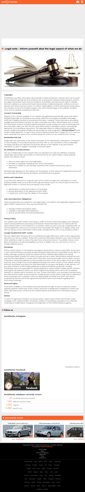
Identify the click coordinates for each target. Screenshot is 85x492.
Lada (55, 472)
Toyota (44, 486)
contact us (42, 458)
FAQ (42, 456)
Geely (43, 468)
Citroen (34, 465)
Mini (26, 479)
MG (46, 475)
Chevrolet (57, 461)
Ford (38, 468)
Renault (27, 482)
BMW (40, 461)
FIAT (33, 468)
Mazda (51, 475)
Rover (33, 482)
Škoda (46, 489)
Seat (53, 482)
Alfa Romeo (28, 461)
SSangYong (46, 482)
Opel (44, 479)
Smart (58, 482)
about (42, 451)
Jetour (46, 472)
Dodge (28, 468)
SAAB (39, 482)
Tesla (38, 486)
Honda (49, 468)
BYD (45, 461)
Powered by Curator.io (72, 366)
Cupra (41, 465)
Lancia (26, 475)
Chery (51, 461)
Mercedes (58, 475)
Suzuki (33, 486)
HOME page (42, 449)
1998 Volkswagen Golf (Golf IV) (49, 423)
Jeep (41, 472)
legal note (42, 454)
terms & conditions (42, 453)
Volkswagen (52, 486)
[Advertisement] (42, 21)
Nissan (39, 479)
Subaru (26, 486)
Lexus (41, 475)
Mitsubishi (32, 479)
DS (46, 465)
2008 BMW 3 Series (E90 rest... (18, 423)
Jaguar (35, 472)
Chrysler (28, 465)
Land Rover (34, 475)
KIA (51, 472)
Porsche (58, 479)
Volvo (59, 486)
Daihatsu (57, 465)
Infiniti (30, 472)
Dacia (50, 465)
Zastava (39, 489)
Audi (35, 461)
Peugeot (51, 479)
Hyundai (56, 468)
